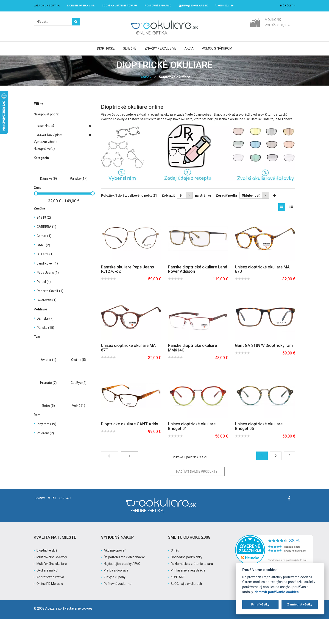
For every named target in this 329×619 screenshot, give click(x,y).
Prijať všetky (260, 604)
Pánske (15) (45, 327)
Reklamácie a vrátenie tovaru (192, 564)
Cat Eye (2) (78, 383)
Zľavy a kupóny (114, 577)
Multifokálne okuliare (51, 564)
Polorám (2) (45, 433)
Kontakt (65, 498)
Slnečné (130, 48)
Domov (145, 77)
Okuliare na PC (47, 570)
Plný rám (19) (46, 424)
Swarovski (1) (46, 300)
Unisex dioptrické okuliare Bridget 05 (259, 426)
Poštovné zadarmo (117, 584)
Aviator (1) (48, 360)
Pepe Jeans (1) (48, 272)
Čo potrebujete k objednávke (124, 557)
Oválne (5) (78, 360)
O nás (52, 498)
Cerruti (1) (44, 236)
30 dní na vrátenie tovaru (119, 5)
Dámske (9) (48, 178)
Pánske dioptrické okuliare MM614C (192, 347)
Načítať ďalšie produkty (196, 471)
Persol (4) (44, 282)
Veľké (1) (78, 405)
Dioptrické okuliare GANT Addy (129, 423)
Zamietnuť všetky (299, 604)
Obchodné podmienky (186, 557)
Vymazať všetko (45, 142)
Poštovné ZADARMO (158, 5)
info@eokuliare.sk (193, 5)
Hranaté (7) (48, 383)
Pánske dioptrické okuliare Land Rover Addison (197, 269)
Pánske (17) (78, 178)
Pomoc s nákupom (217, 48)
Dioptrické (106, 48)
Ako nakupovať (114, 550)
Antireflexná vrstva (50, 577)
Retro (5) (48, 405)
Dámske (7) (45, 318)
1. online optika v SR (81, 5)
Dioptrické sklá (46, 550)
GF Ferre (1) (45, 254)
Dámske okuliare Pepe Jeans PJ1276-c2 (127, 269)
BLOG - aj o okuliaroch (186, 584)
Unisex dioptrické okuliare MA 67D (262, 269)
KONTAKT (178, 577)
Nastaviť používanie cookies (276, 592)
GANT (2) (43, 245)
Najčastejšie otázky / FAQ (122, 564)
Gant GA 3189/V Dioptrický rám (264, 345)
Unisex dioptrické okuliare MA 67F (128, 347)
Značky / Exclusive (160, 48)
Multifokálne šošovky (51, 557)
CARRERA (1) (46, 227)
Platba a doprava (116, 570)
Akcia (189, 48)
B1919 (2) (44, 217)
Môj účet (287, 5)
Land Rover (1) (47, 263)
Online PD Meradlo (49, 584)
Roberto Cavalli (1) (50, 291)
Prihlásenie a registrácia (188, 570)
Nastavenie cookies (78, 608)
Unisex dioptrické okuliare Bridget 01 (192, 426)
